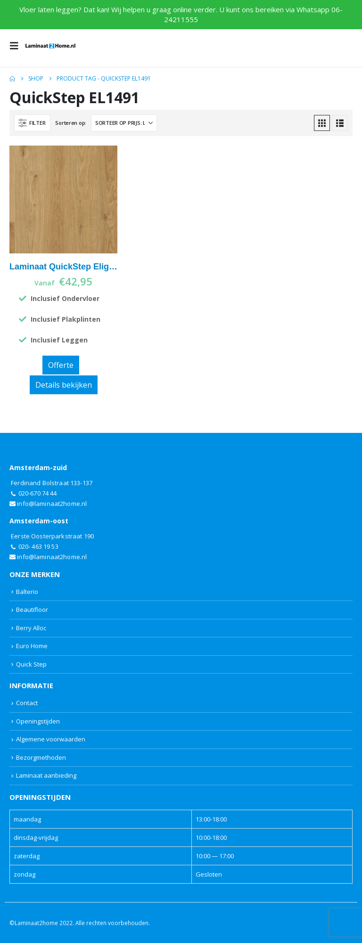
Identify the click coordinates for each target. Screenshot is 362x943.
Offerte (61, 365)
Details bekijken (63, 385)
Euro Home (32, 646)
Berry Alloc (31, 628)
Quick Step (31, 664)
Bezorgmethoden (41, 757)
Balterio (27, 591)
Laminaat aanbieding (46, 775)
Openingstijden (38, 721)
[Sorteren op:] (124, 122)
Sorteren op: (70, 122)
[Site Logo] (50, 45)
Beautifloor (32, 609)
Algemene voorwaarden (50, 739)
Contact (27, 703)
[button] (17, 46)
